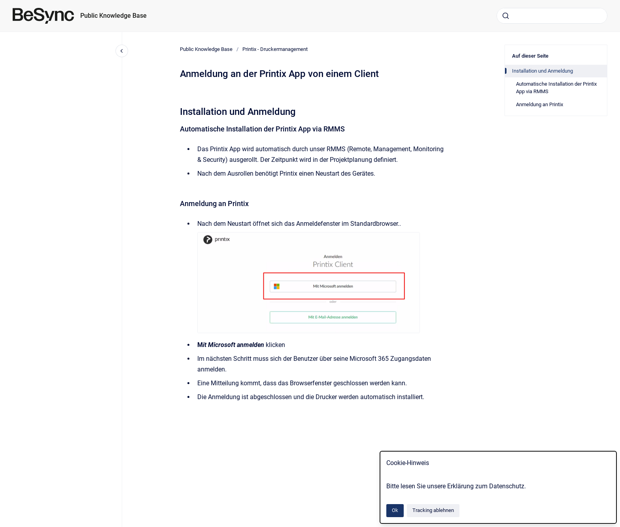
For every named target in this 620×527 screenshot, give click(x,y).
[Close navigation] (121, 51)
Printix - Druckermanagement (275, 49)
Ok (395, 510)
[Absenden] (505, 15)
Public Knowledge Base (113, 15)
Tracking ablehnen (433, 510)
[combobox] (552, 15)
